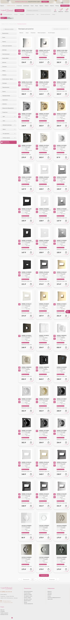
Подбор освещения (9, 18)
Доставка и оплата (28, 599)
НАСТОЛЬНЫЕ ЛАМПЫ (30, 14)
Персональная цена (25, 57)
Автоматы (4, 103)
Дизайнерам (26, 5)
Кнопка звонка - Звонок (7, 79)
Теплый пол (4, 112)
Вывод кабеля (5, 58)
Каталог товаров (27, 597)
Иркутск (2, 5)
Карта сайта (50, 599)
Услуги (32, 5)
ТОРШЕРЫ (22, 14)
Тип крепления (9, 133)
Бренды (25, 602)
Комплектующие (6, 54)
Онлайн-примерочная (28, 603)
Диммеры (4, 49)
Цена (9, 120)
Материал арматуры (9, 125)
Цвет (9, 116)
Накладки (4, 83)
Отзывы (49, 596)
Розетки (4, 41)
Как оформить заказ (28, 596)
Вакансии (50, 591)
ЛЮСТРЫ (16, 14)
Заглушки (4, 66)
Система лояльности (7, 14)
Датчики (4, 62)
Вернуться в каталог (9, 29)
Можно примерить (41, 32)
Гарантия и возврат (28, 594)
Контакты (49, 594)
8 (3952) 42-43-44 (11, 5)
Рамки (3, 37)
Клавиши (4, 74)
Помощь (57, 5)
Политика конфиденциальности (54, 597)
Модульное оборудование (8, 108)
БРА (37, 14)
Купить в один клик (43, 91)
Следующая (52, 579)
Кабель (4, 70)
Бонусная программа (28, 591)
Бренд (9, 129)
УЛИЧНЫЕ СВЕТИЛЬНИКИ (45, 14)
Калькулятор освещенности (5, 142)
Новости (46, 5)
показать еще (44, 575)
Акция (36, 5)
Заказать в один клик (27, 59)
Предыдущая (26, 579)
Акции (27, 32)
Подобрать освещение (32, 10)
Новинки (52, 5)
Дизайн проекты (27, 600)
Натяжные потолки (2, 18)
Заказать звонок (65, 5)
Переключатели (5, 87)
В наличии (32, 32)
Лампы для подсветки (7, 45)
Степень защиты (9, 137)
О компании (19, 5)
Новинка (20, 32)
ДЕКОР (53, 14)
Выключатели (5, 33)
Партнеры (50, 592)
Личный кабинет (27, 592)
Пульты (4, 91)
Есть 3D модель (51, 32)
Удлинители (5, 99)
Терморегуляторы (6, 95)
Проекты (41, 5)
